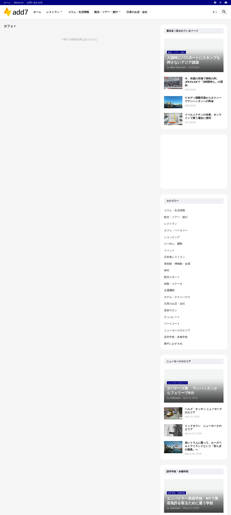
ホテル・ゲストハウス (177, 297)
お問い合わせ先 (34, 2)
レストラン (52, 11)
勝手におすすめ (173, 343)
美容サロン (170, 310)
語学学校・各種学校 (176, 336)
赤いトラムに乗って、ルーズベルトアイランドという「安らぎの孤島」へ (203, 446)
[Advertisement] (194, 161)
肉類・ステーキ (173, 283)
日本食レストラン (174, 256)
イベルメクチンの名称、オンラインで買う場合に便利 (203, 116)
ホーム (7, 2)
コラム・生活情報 (78, 11)
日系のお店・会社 (136, 11)
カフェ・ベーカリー (176, 230)
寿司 (166, 270)
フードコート (172, 323)
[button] (215, 12)
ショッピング (172, 237)
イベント (169, 250)
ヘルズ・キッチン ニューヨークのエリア (203, 410)
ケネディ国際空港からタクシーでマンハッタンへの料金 (203, 99)
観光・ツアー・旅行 (106, 11)
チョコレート (172, 317)
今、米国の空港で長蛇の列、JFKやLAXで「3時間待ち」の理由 (204, 82)
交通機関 (169, 290)
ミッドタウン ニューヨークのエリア (203, 427)
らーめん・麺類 (173, 243)
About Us (18, 2)
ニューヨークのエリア (177, 330)
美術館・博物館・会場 (177, 263)
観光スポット (172, 276)
